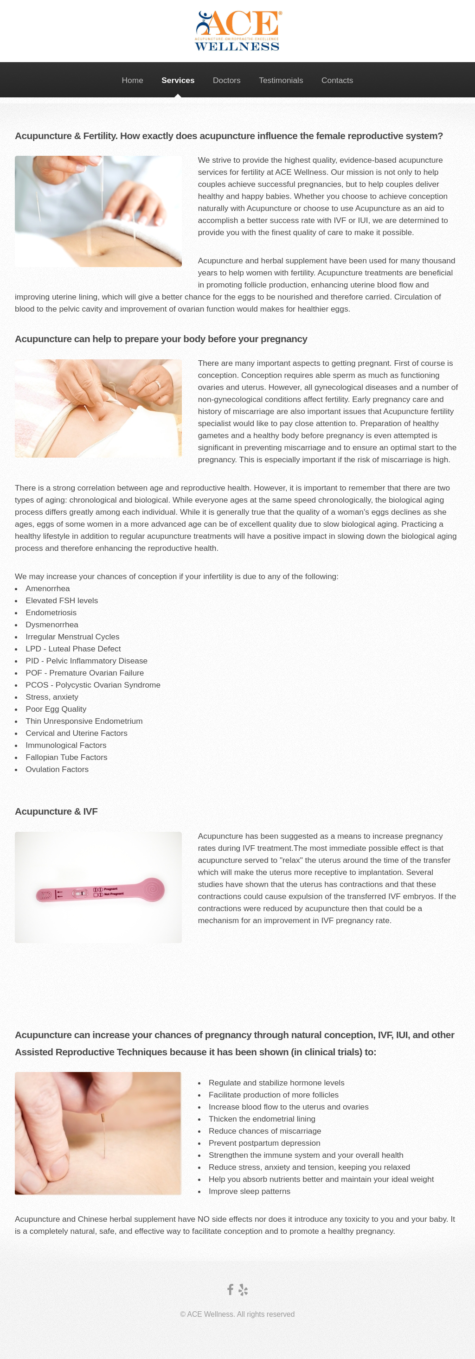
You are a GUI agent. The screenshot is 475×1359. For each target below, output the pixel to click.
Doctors (227, 80)
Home (132, 80)
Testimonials (281, 80)
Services (177, 80)
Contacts (337, 80)
